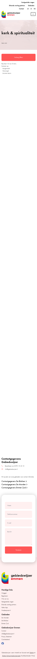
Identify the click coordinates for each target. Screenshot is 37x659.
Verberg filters (18, 57)
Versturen (18, 550)
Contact (21, 9)
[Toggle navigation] (33, 14)
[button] (18, 481)
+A (35, 9)
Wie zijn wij (5, 599)
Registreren (4, 596)
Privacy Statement (6, 637)
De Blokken (4, 621)
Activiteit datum (6, 73)
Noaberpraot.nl (6, 610)
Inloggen (4, 593)
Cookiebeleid (5, 639)
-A (28, 9)
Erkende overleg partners (17, 5)
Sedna (32, 653)
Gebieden (31, 5)
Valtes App (4, 607)
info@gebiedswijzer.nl (11, 469)
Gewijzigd (5, 71)
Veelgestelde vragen (27, 2)
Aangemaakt (6, 68)
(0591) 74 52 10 (19, 466)
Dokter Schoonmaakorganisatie (11, 656)
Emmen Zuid (5, 623)
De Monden (5, 618)
